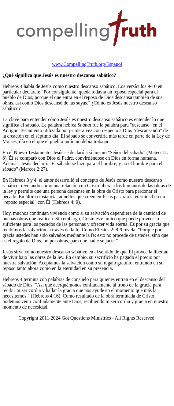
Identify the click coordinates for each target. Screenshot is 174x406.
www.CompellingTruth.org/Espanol (87, 64)
